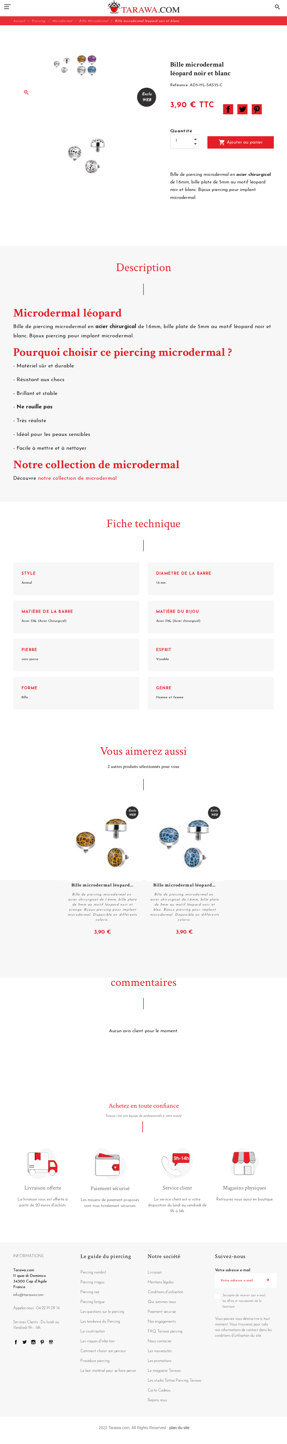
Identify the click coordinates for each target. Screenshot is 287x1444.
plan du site (180, 1427)
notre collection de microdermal (78, 478)
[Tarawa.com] (143, 7)
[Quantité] (184, 141)
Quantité (181, 131)
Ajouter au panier (241, 142)
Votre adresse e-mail (232, 1270)
